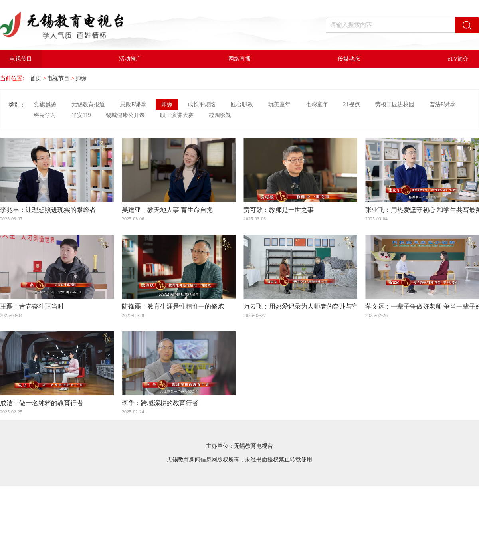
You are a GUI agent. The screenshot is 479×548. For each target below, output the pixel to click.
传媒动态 (349, 59)
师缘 (81, 78)
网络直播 (239, 59)
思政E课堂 (133, 104)
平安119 (81, 115)
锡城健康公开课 (125, 115)
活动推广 (130, 59)
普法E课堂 (442, 104)
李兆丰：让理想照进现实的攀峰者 (48, 210)
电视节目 (21, 59)
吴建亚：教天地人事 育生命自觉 (167, 210)
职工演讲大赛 (177, 115)
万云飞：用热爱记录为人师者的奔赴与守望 (304, 306)
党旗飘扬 (45, 104)
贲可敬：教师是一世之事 (278, 210)
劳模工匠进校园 (394, 104)
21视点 (351, 104)
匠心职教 (242, 104)
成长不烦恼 (202, 104)
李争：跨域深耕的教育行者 (160, 403)
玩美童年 (279, 104)
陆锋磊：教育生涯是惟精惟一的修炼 (173, 306)
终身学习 (45, 115)
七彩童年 (317, 104)
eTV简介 (458, 59)
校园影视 (220, 115)
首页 (35, 78)
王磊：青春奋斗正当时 (32, 306)
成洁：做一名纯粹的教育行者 (41, 403)
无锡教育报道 (88, 104)
